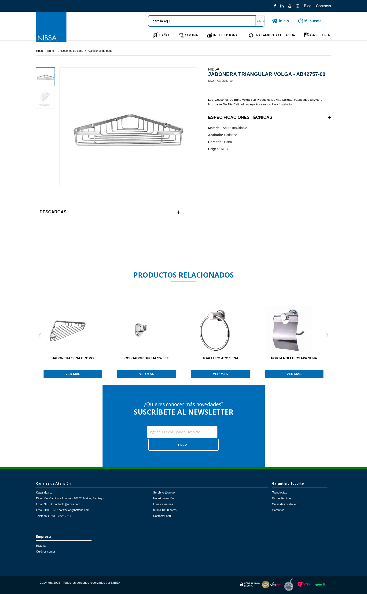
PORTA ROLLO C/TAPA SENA (294, 358)
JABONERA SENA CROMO (73, 358)
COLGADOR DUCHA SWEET (147, 358)
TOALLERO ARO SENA (220, 358)
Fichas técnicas (281, 498)
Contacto (323, 6)
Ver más (73, 374)
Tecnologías (279, 492)
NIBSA (213, 69)
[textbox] (206, 21)
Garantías (278, 510)
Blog (307, 6)
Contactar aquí (162, 516)
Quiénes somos (45, 551)
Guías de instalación (284, 504)
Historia (41, 545)
